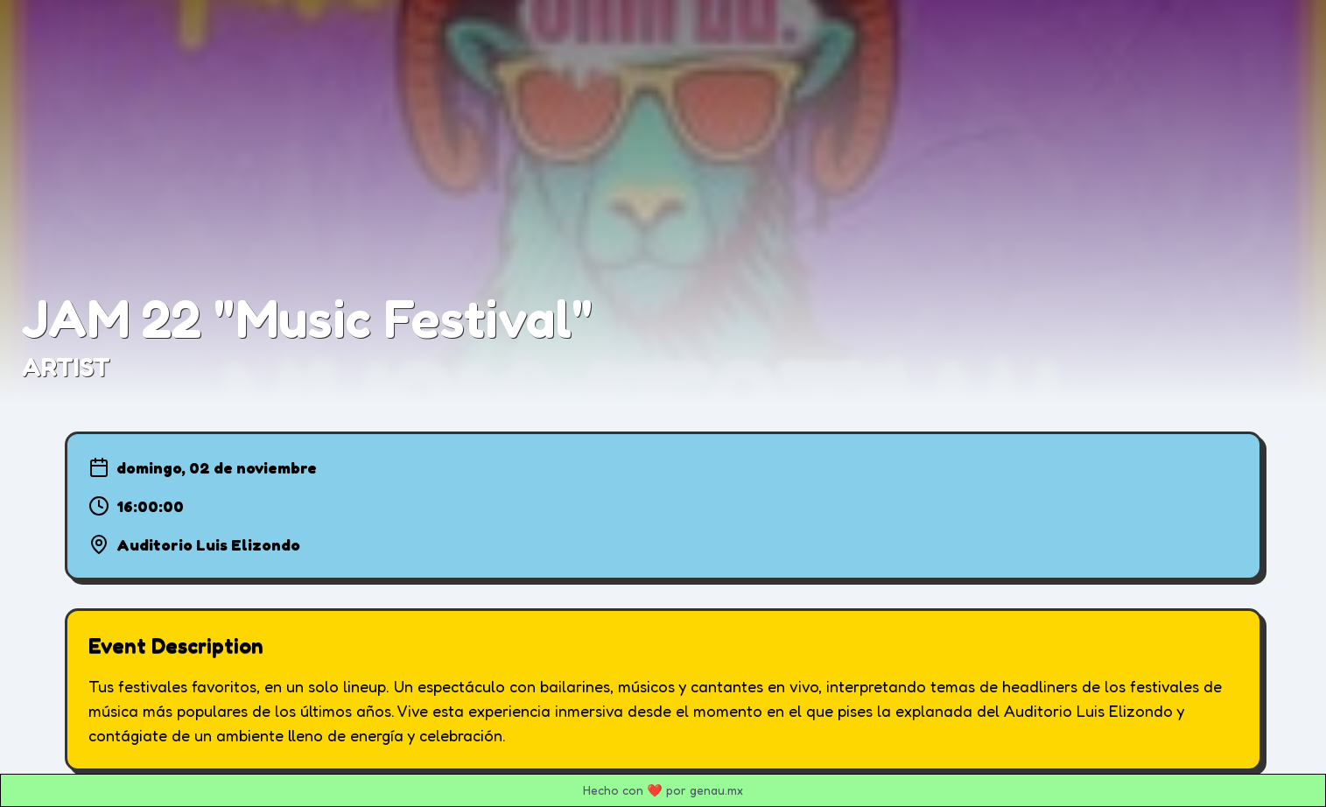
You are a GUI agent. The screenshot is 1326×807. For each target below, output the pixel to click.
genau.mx (716, 789)
